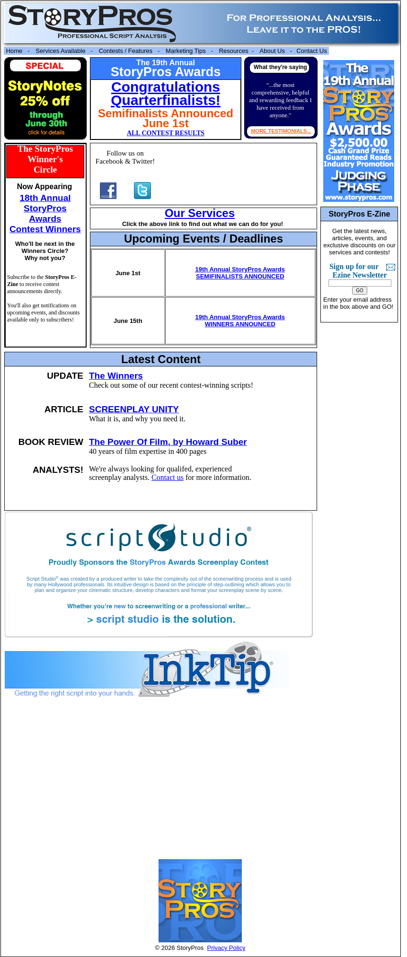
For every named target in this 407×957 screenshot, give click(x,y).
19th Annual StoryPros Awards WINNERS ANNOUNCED (240, 320)
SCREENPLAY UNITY (134, 409)
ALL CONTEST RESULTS (165, 133)
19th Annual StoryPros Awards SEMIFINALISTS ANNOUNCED (240, 273)
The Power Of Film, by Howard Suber (168, 442)
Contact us (167, 477)
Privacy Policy (226, 947)
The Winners (116, 376)
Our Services (200, 213)
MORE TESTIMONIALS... (281, 131)
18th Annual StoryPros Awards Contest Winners (45, 213)
